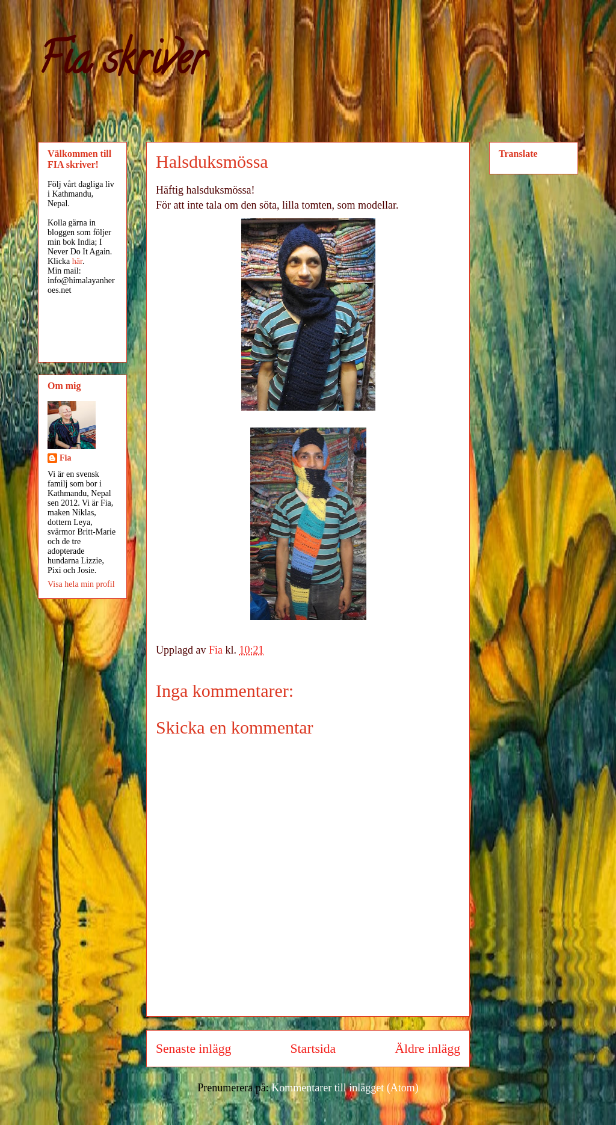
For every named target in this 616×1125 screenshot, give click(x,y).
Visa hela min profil (81, 584)
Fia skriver (122, 63)
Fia (65, 457)
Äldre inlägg (427, 1048)
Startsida (313, 1048)
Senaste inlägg (193, 1048)
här (77, 261)
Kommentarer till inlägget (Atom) (344, 1088)
